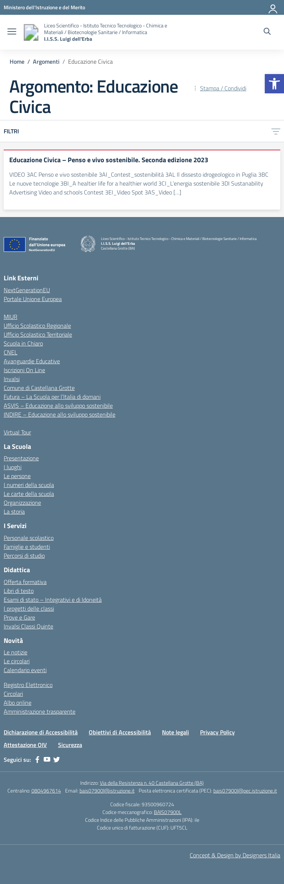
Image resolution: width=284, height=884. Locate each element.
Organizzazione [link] (22, 502)
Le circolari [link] (17, 661)
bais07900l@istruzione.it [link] (107, 790)
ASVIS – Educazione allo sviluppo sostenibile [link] (58, 405)
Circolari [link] (13, 693)
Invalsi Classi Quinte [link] (28, 626)
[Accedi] (273, 7)
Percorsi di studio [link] (24, 555)
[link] (274, 83)
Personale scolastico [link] (29, 537)
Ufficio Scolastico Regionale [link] (37, 325)
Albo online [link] (17, 702)
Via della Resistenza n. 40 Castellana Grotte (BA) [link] (152, 783)
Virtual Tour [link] (17, 432)
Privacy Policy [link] (217, 732)
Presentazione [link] (21, 458)
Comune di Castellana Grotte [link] (39, 387)
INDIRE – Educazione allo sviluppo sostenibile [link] (59, 414)
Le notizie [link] (15, 652)
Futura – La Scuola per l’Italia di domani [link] (52, 396)
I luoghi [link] (12, 467)
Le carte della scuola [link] (29, 493)
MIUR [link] (10, 316)
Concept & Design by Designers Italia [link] (235, 855)
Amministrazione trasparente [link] (39, 711)
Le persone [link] (17, 475)
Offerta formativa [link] (25, 581)
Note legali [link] (175, 732)
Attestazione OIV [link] (25, 744)
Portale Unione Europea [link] (33, 298)
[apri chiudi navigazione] (11, 32)
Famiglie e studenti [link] (27, 546)
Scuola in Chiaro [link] (23, 343)
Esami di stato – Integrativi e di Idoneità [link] (53, 599)
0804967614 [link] (46, 790)
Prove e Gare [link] (19, 617)
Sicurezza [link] (70, 744)
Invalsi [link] (12, 378)
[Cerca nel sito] (267, 32)
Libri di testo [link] (19, 590)
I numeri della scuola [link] (29, 484)
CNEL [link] (10, 352)
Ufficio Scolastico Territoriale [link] (38, 334)
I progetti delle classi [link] (29, 608)
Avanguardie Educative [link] (32, 361)
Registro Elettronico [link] (28, 684)
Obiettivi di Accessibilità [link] (120, 732)
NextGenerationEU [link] (27, 290)
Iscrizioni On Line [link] (24, 370)
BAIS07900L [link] (168, 812)
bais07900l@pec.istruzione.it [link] (245, 790)
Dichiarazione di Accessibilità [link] (41, 732)
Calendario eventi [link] (25, 669)
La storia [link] (14, 511)
